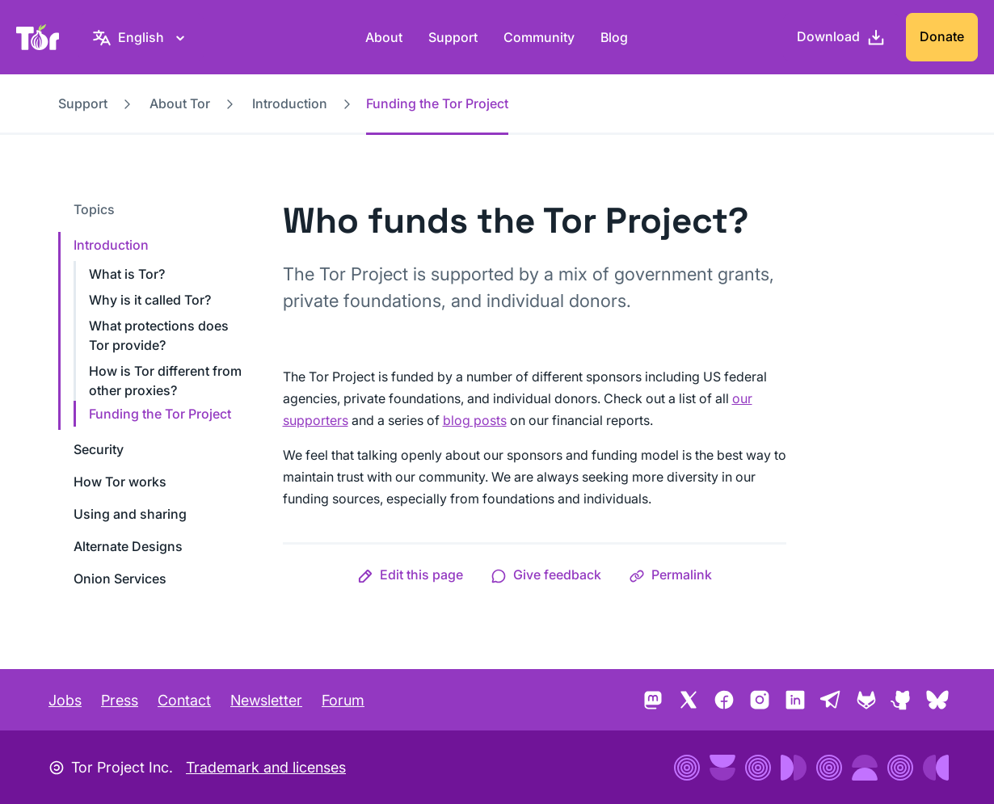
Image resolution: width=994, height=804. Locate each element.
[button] (410, 574)
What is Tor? (127, 274)
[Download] (841, 37)
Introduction (289, 103)
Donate (942, 36)
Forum (343, 700)
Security (99, 449)
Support (453, 37)
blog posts (475, 420)
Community (539, 37)
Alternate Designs (128, 546)
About (383, 37)
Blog (614, 37)
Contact (184, 700)
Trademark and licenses (266, 767)
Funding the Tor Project (160, 414)
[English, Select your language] (141, 37)
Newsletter (266, 700)
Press (119, 700)
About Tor (180, 103)
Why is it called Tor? (150, 300)
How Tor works (120, 482)
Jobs (65, 700)
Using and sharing (130, 514)
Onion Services (120, 578)
